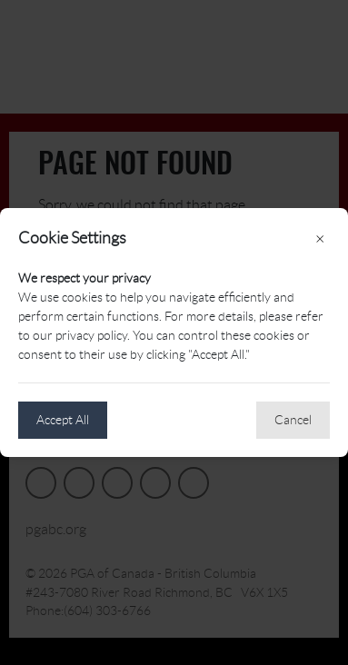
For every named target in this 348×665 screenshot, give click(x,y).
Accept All (62, 419)
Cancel (293, 419)
